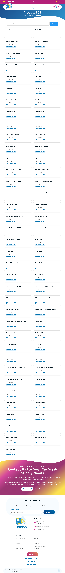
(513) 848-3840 (8, 1)
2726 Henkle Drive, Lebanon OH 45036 (40, 522)
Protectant (37, 548)
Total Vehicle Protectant (40, 546)
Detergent (18, 541)
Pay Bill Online (31, 564)
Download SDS (11, 35)
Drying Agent (19, 548)
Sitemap (14, 569)
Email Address (15, 509)
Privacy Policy (21, 569)
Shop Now (26, 489)
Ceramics (18, 546)
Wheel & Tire (37, 541)
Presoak (18, 543)
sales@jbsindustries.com (41, 526)
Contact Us (38, 489)
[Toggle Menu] (58, 7)
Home (25, 15)
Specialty (36, 538)
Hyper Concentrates (21, 538)
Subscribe (48, 512)
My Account (35, 1)
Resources (30, 15)
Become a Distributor (31, 558)
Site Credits (7, 569)
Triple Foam (37, 543)
